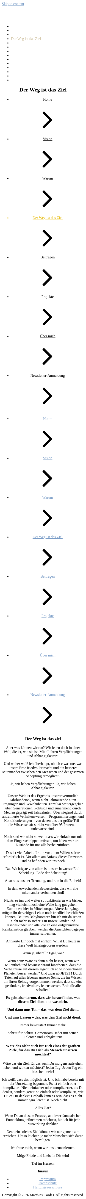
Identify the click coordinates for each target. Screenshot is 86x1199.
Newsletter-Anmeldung (28, 59)
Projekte (17, 63)
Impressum (19, 51)
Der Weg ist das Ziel (26, 39)
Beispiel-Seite (21, 26)
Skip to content (13, 4)
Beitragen (18, 30)
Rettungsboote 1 (23, 67)
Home (15, 47)
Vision (16, 76)
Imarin (13, 15)
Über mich (19, 72)
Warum (16, 80)
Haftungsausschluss (25, 43)
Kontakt (17, 55)
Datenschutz (20, 34)
